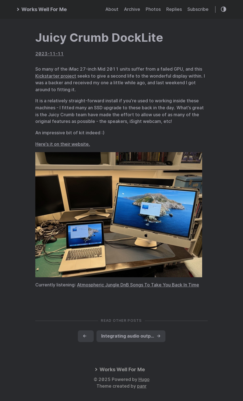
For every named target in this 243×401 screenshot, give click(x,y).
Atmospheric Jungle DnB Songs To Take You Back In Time (138, 285)
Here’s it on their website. (62, 144)
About (111, 9)
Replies (174, 9)
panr (142, 386)
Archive (132, 9)
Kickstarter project (55, 76)
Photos (153, 9)
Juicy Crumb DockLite (99, 37)
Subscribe (198, 9)
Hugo (144, 379)
